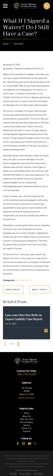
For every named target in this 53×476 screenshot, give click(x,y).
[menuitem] (13, 473)
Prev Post (13, 289)
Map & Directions (26, 397)
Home (26, 413)
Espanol (26, 431)
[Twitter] (35, 443)
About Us (26, 416)
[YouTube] (29, 443)
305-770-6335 (26, 374)
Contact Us (26, 428)
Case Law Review (23, 280)
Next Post (39, 289)
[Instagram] (23, 443)
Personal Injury (26, 422)
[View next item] (18, 344)
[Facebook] (17, 443)
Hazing (26, 425)
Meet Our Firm (26, 419)
